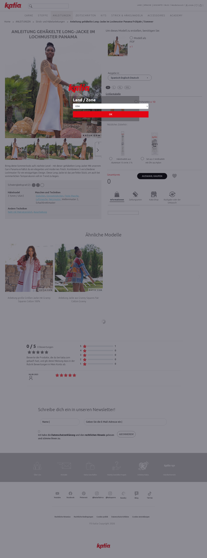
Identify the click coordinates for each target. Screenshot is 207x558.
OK (110, 114)
